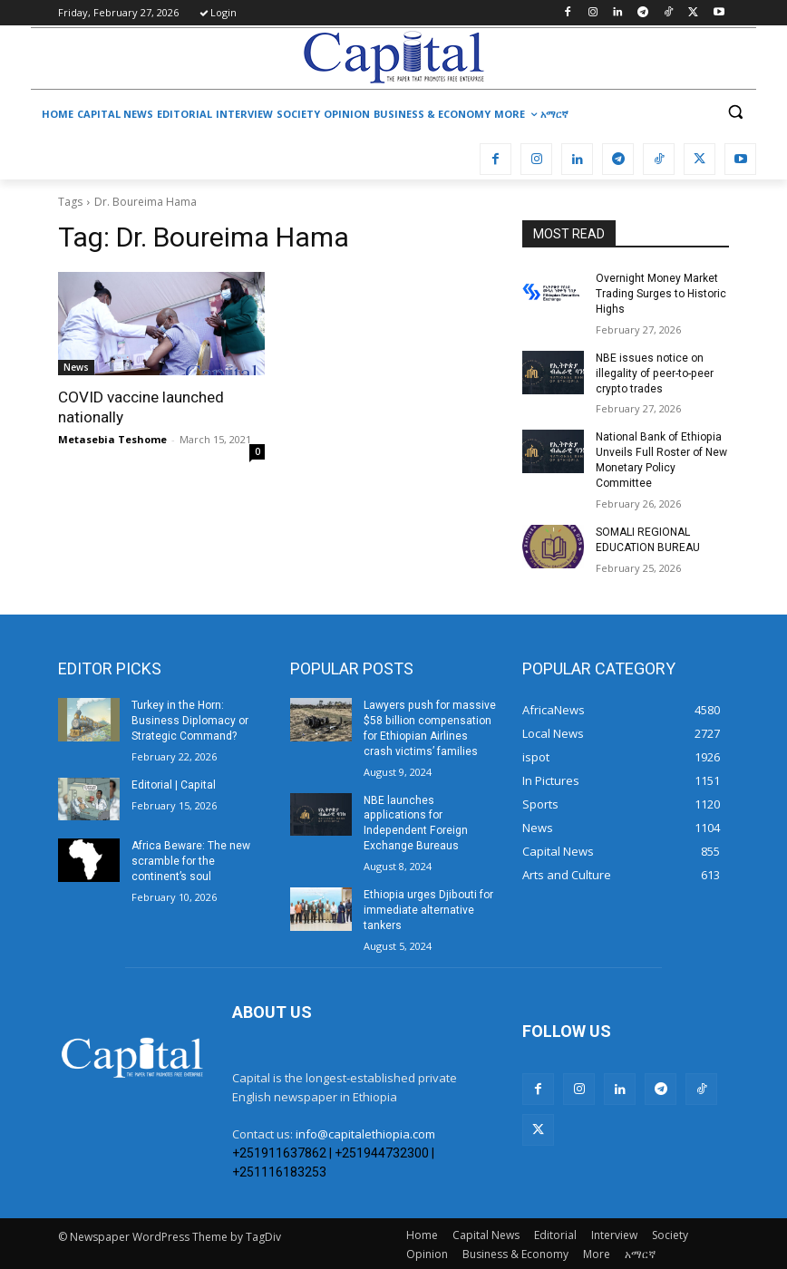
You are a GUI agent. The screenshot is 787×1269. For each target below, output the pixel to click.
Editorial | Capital (173, 783)
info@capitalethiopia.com (365, 1132)
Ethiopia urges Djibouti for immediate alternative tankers (427, 908)
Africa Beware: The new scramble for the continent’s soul (190, 860)
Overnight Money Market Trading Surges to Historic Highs (661, 293)
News (76, 367)
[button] (735, 112)
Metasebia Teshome (112, 439)
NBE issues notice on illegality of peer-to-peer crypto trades (654, 372)
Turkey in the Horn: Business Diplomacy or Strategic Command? (189, 719)
